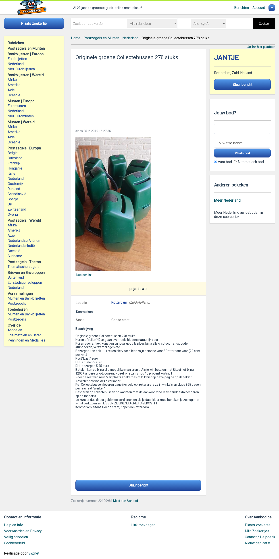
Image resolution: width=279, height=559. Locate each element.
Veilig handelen (16, 537)
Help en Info (13, 525)
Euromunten (17, 106)
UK (10, 204)
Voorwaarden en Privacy (23, 531)
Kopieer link (84, 275)
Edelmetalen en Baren (25, 335)
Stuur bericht (138, 485)
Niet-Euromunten (21, 116)
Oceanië (14, 95)
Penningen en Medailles (26, 340)
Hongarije (15, 168)
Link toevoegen (143, 525)
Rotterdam (119, 302)
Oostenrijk (15, 184)
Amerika (14, 85)
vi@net (34, 553)
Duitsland (15, 158)
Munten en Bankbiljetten (26, 298)
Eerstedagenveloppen (25, 282)
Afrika (12, 80)
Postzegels (17, 303)
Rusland (14, 189)
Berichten (241, 8)
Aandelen (15, 330)
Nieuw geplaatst (257, 543)
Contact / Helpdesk (260, 537)
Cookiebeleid (14, 543)
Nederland (16, 64)
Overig (13, 214)
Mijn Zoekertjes (257, 531)
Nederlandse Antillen (24, 240)
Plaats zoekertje (258, 525)
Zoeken (264, 23)
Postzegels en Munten (101, 38)
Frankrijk (14, 163)
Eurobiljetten (17, 59)
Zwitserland (17, 209)
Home (75, 38)
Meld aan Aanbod (125, 501)
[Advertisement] (138, 93)
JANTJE (226, 58)
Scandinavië (17, 194)
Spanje (13, 199)
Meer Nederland (227, 200)
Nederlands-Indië (21, 246)
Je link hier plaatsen (261, 47)
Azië (11, 90)
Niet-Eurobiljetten (21, 69)
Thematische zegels (24, 267)
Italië (11, 173)
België (13, 153)
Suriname (15, 256)
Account (258, 8)
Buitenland (16, 277)
